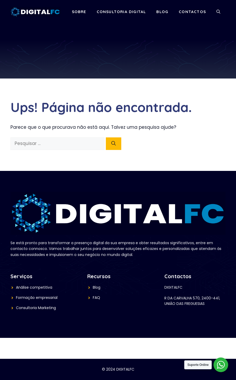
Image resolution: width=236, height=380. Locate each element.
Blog (162, 11)
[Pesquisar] (113, 143)
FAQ (96, 297)
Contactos (192, 11)
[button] (218, 11)
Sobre (79, 11)
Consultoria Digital (121, 11)
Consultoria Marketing (36, 307)
